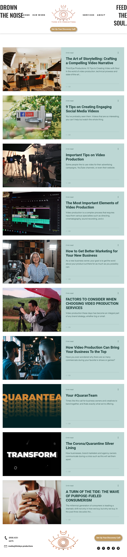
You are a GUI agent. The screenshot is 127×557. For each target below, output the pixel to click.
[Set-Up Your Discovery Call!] (63, 29)
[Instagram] (98, 548)
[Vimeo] (118, 548)
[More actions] (119, 52)
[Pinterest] (103, 548)
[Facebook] (113, 548)
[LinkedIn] (108, 548)
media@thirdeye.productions (20, 546)
